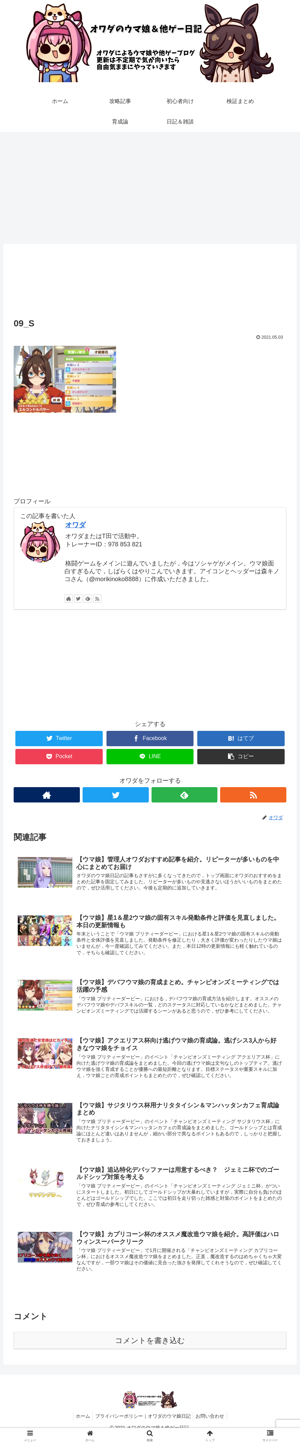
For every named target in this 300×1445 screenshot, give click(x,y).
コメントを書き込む (150, 1348)
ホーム (81, 1424)
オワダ (75, 525)
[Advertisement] (150, 188)
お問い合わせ (212, 1424)
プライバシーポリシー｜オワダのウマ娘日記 (143, 1424)
